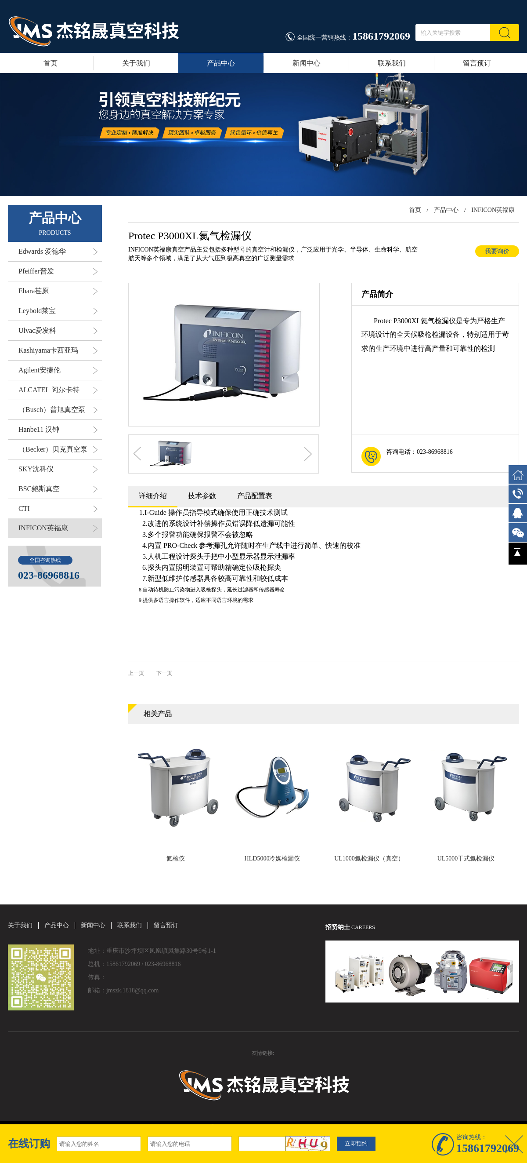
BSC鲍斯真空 (57, 489)
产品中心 (221, 63)
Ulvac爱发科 (57, 330)
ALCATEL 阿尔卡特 (57, 390)
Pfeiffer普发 (57, 271)
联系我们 (392, 63)
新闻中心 (306, 63)
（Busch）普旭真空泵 (57, 409)
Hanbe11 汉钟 (57, 429)
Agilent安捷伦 (57, 370)
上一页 (136, 673)
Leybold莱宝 (57, 311)
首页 (50, 63)
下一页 (164, 673)
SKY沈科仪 (57, 469)
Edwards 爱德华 (57, 251)
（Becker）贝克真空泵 (57, 449)
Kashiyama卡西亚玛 (57, 350)
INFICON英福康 (57, 528)
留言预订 (477, 63)
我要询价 (497, 251)
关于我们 (136, 63)
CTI (57, 508)
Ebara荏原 (57, 291)
